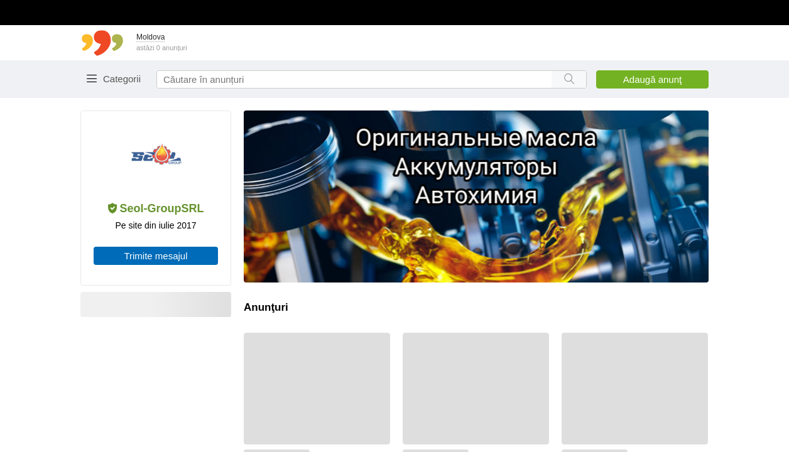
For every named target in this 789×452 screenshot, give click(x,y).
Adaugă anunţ (652, 79)
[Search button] (569, 79)
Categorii (122, 78)
